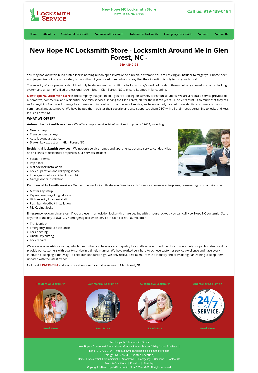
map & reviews (169, 346)
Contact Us (221, 34)
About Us (49, 34)
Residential (94, 359)
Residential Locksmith (75, 34)
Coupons (203, 34)
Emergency (144, 359)
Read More (50, 328)
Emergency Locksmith (178, 34)
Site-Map (148, 363)
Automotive (127, 359)
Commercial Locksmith (109, 34)
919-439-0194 (217, 11)
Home (33, 34)
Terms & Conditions (115, 363)
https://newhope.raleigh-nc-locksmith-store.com (142, 350)
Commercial (111, 359)
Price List (135, 363)
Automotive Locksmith (144, 34)
